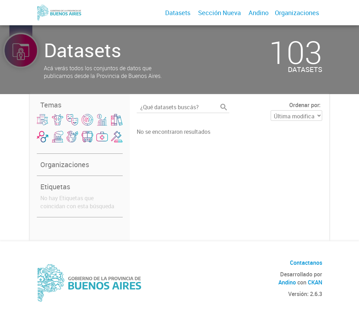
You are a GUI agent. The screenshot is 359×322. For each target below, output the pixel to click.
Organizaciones (297, 12)
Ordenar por (304, 105)
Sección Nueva (219, 12)
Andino (259, 12)
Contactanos (306, 263)
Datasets (177, 12)
